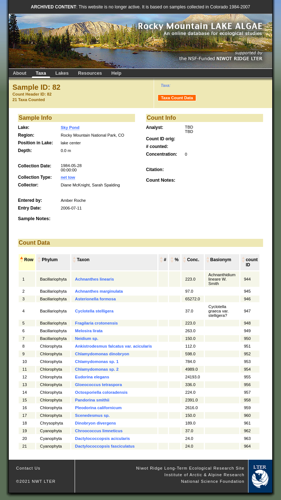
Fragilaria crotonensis (96, 323)
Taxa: (166, 85)
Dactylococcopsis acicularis (102, 438)
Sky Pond (70, 127)
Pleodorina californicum (98, 407)
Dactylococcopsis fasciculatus (105, 446)
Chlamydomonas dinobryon (102, 354)
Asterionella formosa (95, 299)
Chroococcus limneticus (99, 431)
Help (116, 73)
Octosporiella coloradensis (101, 392)
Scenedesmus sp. (92, 415)
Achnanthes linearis (94, 279)
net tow (68, 177)
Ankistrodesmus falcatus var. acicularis (113, 346)
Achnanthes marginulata (99, 291)
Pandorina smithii (92, 400)
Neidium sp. (86, 338)
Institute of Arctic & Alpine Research (204, 475)
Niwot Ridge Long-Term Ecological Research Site (190, 468)
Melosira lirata (88, 331)
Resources (90, 73)
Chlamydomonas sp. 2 (97, 369)
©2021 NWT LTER (36, 481)
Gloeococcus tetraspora (98, 384)
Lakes (61, 73)
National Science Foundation (212, 481)
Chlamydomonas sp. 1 (97, 361)
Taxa (41, 73)
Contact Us (28, 468)
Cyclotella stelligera (94, 311)
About (19, 73)
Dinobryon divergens (95, 423)
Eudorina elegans (92, 377)
